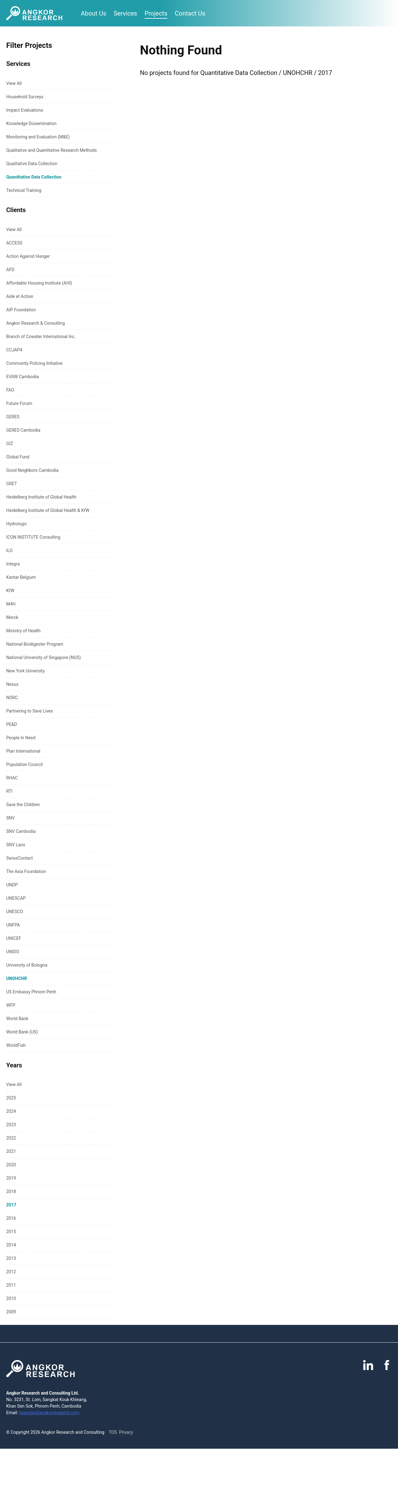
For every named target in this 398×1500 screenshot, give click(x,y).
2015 (11, 1231)
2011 (11, 1285)
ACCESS (14, 242)
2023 (11, 1124)
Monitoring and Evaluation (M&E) (38, 136)
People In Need (20, 737)
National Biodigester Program (34, 644)
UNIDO (12, 951)
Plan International (23, 751)
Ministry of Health (23, 630)
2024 (11, 1111)
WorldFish (15, 1045)
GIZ (9, 443)
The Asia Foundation (26, 871)
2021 (11, 1151)
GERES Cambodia (23, 430)
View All (14, 83)
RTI (9, 791)
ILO (9, 550)
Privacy (126, 1432)
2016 (11, 1218)
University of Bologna (26, 965)
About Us (93, 13)
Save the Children (23, 804)
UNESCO (14, 911)
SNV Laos (15, 844)
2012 (11, 1271)
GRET (11, 483)
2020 (11, 1164)
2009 (11, 1311)
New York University (25, 670)
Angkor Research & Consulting (35, 323)
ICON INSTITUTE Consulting (33, 537)
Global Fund (17, 456)
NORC (12, 697)
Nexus (12, 684)
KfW (10, 590)
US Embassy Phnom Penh (31, 991)
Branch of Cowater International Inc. (41, 336)
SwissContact (19, 858)
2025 (11, 1097)
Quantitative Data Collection (33, 176)
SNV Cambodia (20, 831)
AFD (10, 269)
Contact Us (190, 13)
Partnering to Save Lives (29, 710)
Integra (13, 563)
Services (125, 13)
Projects (156, 13)
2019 (11, 1178)
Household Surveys (25, 96)
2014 (11, 1244)
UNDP (12, 884)
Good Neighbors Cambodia (32, 470)
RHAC (12, 777)
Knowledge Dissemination (31, 123)
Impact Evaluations (24, 110)
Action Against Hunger (28, 256)
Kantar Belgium (21, 577)
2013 (11, 1258)
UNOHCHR (16, 978)
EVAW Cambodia (22, 376)
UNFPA (13, 924)
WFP (10, 1005)
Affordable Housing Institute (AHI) (39, 283)
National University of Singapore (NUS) (43, 657)
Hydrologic (16, 523)
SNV (10, 817)
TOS (113, 1432)
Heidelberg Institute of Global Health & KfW (47, 510)
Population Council (24, 764)
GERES (12, 416)
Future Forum (19, 403)
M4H (11, 603)
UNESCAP (15, 898)
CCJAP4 (14, 349)
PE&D (11, 724)
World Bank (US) (22, 1031)
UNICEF (13, 938)
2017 (11, 1204)
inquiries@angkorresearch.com (49, 1412)
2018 (11, 1191)
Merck (12, 617)
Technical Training (23, 190)
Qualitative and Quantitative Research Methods (51, 150)
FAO (10, 390)
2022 (11, 1137)
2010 (11, 1298)
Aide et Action (19, 296)
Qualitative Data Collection (31, 163)
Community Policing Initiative (34, 363)
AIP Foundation (21, 309)
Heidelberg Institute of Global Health (41, 497)
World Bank (17, 1018)
